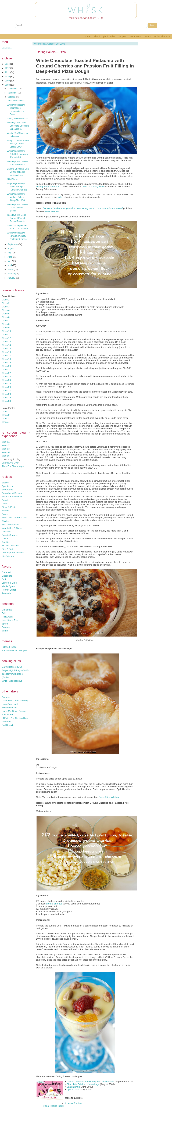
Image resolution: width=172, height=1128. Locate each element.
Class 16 (6, 352)
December (13, 88)
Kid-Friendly (8, 556)
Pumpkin (6, 593)
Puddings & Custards (13, 552)
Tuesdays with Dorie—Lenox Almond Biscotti (17, 207)
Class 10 (6, 331)
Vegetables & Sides (12, 528)
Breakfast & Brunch (12, 493)
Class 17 (6, 355)
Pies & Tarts (8, 549)
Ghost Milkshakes (15, 100)
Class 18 (6, 359)
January (12, 278)
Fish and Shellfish (11, 524)
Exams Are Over (10, 462)
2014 (7, 64)
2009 (7, 81)
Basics (5, 482)
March (11, 269)
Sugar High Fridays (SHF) (15, 670)
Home (87, 36)
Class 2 (5, 303)
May (10, 261)
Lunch (5, 503)
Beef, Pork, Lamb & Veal (14, 517)
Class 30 (6, 401)
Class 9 (5, 327)
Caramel (6, 572)
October (12, 97)
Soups (5, 514)
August (11, 248)
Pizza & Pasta (9, 507)
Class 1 (5, 299)
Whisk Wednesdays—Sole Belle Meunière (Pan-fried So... (17, 154)
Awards (5, 697)
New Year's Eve (10, 620)
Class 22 (6, 373)
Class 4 (5, 310)
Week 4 (6, 452)
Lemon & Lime (9, 582)
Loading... (7, 47)
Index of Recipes (73, 1103)
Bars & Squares (10, 535)
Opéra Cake (72, 1089)
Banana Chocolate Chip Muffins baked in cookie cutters (18, 172)
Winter (5, 630)
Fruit (4, 579)
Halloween (7, 616)
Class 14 (6, 345)
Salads (5, 510)
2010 (7, 76)
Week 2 (6, 445)
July (10, 253)
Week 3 (6, 448)
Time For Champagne (13, 466)
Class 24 (6, 380)
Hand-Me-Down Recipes (14, 650)
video (60, 197)
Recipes (122, 36)
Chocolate (7, 575)
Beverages (7, 489)
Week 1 (6, 441)
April (10, 265)
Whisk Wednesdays (12, 681)
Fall (3, 613)
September (13, 244)
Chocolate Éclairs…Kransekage (82, 1084)
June (10, 257)
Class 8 (5, 324)
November (13, 93)
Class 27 (6, 390)
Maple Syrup (8, 586)
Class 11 (6, 334)
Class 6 (5, 317)
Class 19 (6, 362)
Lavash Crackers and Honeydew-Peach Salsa (90, 1081)
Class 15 (6, 348)
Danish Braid (73, 1087)
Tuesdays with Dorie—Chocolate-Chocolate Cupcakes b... (18, 125)
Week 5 (6, 455)
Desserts (6, 531)
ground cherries (54, 903)
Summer (6, 627)
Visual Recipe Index (53, 1106)
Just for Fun (8, 714)
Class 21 (6, 369)
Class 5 (5, 313)
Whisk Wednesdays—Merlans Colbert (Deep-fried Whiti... (17, 197)
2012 (7, 68)
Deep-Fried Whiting (109, 797)
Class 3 (5, 306)
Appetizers (7, 486)
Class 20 (6, 366)
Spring (5, 623)
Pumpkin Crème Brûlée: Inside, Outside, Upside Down (18, 143)
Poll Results (8, 725)
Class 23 (6, 376)
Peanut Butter (9, 589)
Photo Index (109, 36)
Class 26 (6, 387)
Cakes (5, 538)
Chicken (6, 521)
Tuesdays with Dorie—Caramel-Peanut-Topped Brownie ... (17, 218)
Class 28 (6, 394)
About (97, 36)
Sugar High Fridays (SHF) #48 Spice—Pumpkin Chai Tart (17, 186)
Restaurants (135, 36)
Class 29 (6, 397)
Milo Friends (12, 179)
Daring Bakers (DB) (12, 667)
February (12, 273)
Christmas (7, 609)
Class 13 (6, 341)
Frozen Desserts (10, 545)
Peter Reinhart (51, 211)
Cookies (6, 542)
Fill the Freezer (9, 647)
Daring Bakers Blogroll (47, 186)
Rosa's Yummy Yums (94, 186)
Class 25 (6, 383)
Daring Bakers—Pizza (17, 118)
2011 (7, 72)
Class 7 (5, 320)
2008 (7, 85)
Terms (147, 36)
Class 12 (6, 338)
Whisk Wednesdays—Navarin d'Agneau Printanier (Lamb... (17, 236)
